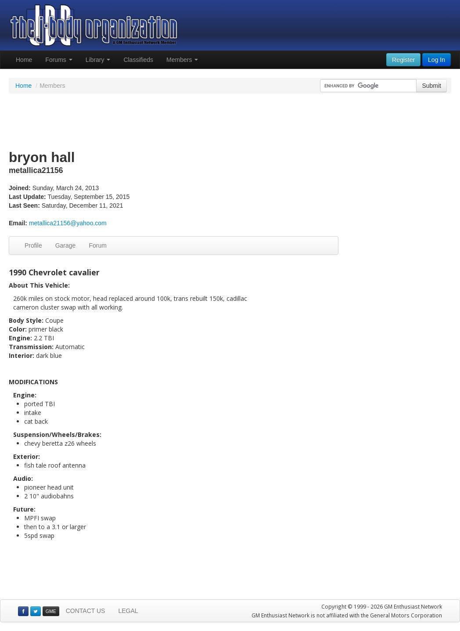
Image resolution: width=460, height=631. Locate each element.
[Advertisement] (230, 122)
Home (24, 59)
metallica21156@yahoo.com (68, 223)
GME (51, 611)
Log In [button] (436, 59)
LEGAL (128, 610)
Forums (58, 59)
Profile (33, 245)
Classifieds (138, 59)
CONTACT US (85, 610)
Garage (65, 245)
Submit (431, 85)
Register (403, 59)
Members (182, 59)
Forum (97, 245)
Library (98, 59)
